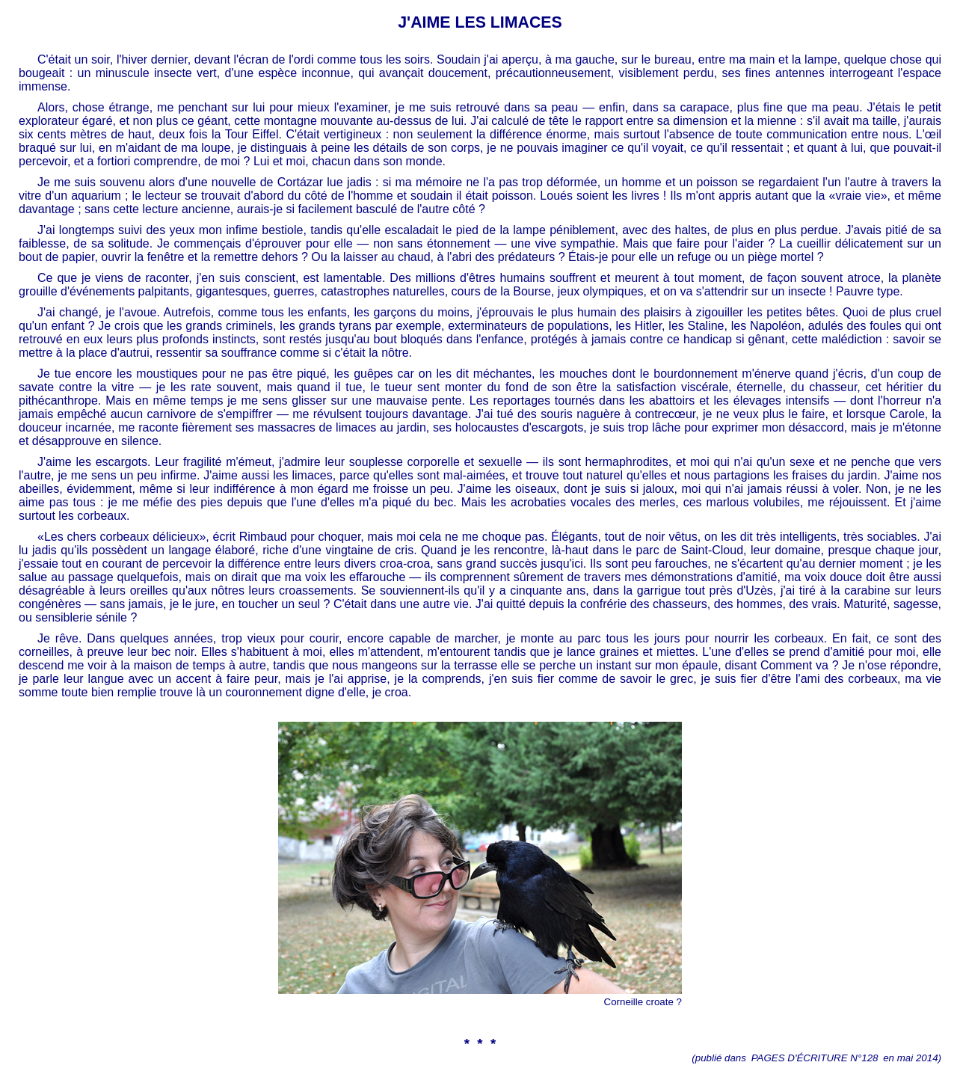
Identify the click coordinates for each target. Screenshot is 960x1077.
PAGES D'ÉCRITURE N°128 (815, 1058)
